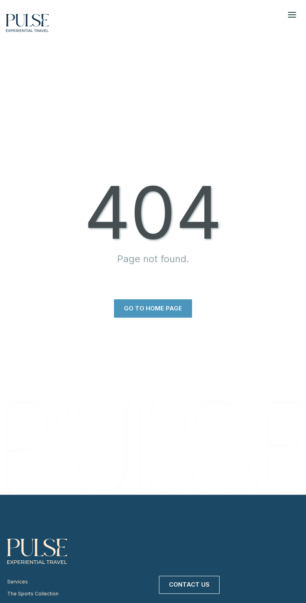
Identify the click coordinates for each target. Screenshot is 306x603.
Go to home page (153, 308)
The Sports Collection (33, 594)
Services (17, 582)
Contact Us (189, 584)
